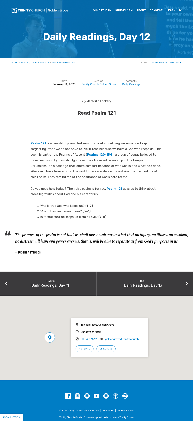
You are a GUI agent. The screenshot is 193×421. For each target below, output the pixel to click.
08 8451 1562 (89, 338)
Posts (24, 62)
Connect (156, 10)
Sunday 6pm (123, 10)
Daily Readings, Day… (64, 62)
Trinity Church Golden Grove (98, 84)
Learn (170, 10)
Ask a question (11, 417)
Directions (106, 348)
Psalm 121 (38, 143)
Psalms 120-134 (99, 154)
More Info (84, 348)
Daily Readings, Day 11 (50, 285)
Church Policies (125, 410)
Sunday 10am (102, 10)
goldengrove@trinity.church (122, 338)
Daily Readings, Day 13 (143, 285)
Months (176, 62)
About (141, 10)
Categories (159, 62)
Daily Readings (40, 62)
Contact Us (108, 410)
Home (14, 62)
